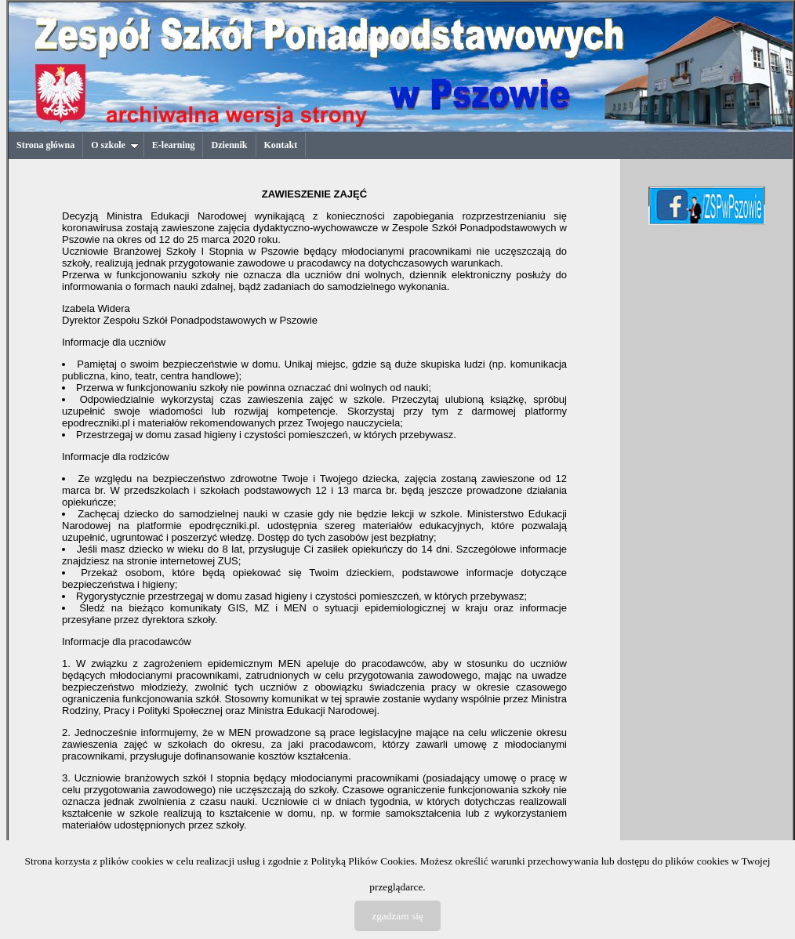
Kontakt (281, 145)
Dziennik (229, 145)
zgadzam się (397, 916)
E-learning (173, 145)
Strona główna (45, 145)
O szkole (115, 145)
